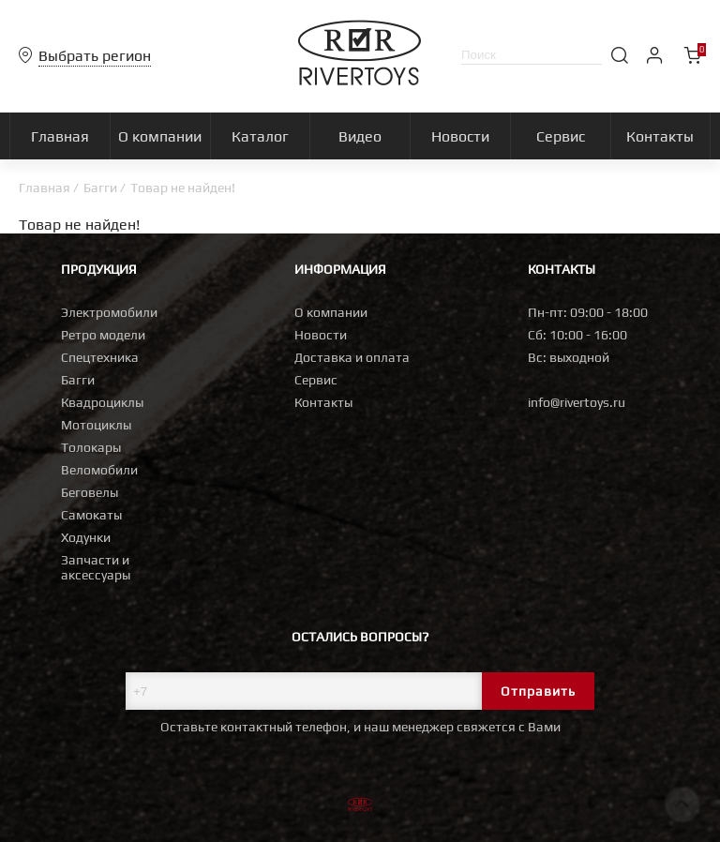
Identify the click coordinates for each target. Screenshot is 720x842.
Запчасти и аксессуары (95, 567)
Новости (320, 334)
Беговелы (89, 492)
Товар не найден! (182, 187)
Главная (44, 187)
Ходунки (86, 537)
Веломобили (99, 469)
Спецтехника (100, 357)
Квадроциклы (102, 402)
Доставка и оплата (352, 357)
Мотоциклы (96, 424)
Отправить (538, 691)
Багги (100, 187)
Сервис (316, 379)
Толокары (91, 447)
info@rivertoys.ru (576, 402)
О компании (331, 312)
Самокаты (91, 514)
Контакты (323, 402)
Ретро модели (103, 334)
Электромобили (109, 312)
